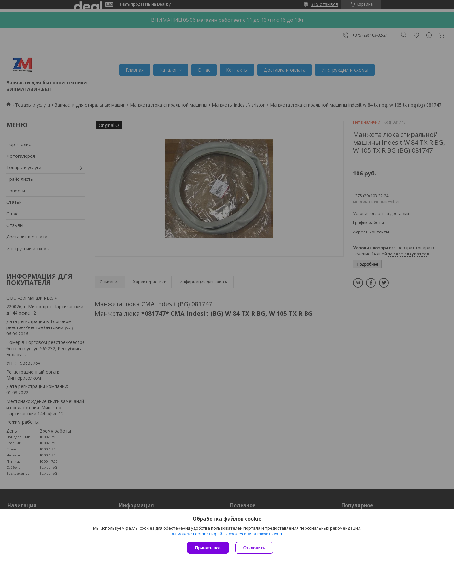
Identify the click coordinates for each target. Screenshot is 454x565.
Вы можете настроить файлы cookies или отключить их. (224, 534)
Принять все (208, 547)
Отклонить (254, 547)
